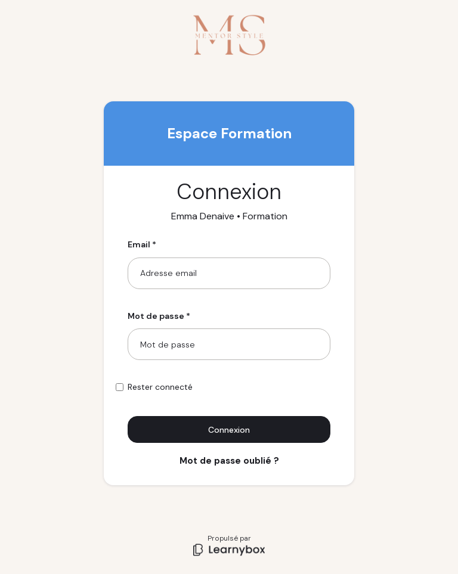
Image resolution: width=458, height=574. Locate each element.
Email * (142, 244)
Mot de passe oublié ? (229, 461)
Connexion (229, 429)
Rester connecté (160, 386)
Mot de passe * (159, 316)
